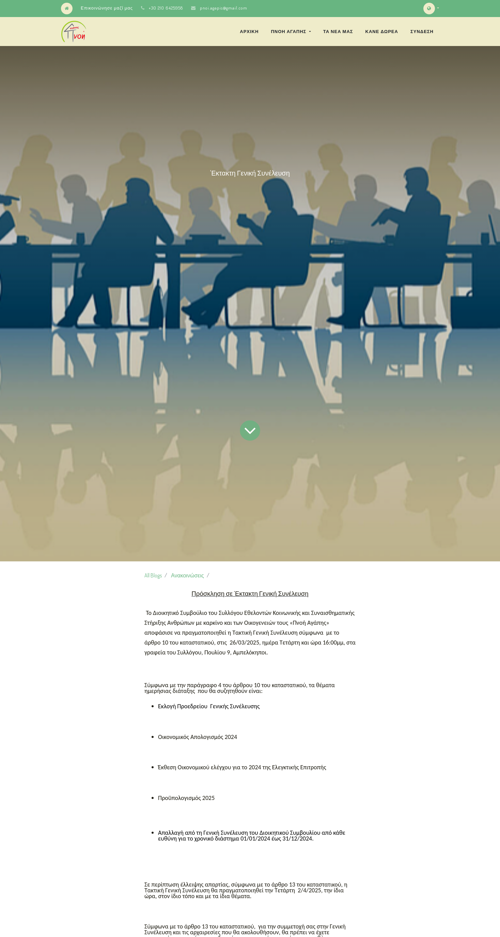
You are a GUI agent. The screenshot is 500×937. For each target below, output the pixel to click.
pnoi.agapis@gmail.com (223, 8)
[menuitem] (249, 31)
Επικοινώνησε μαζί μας (107, 8)
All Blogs (153, 575)
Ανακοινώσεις (187, 575)
